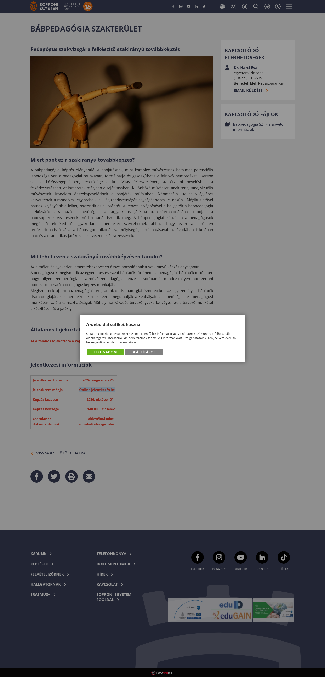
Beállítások (143, 352)
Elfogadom (105, 352)
